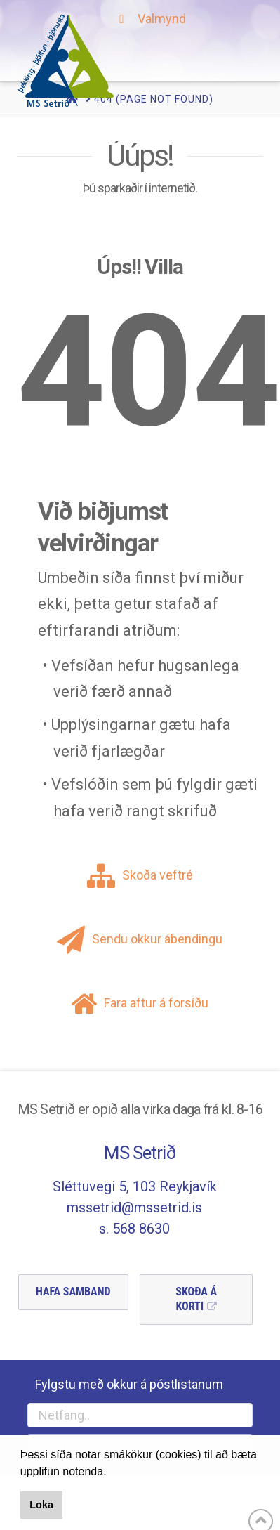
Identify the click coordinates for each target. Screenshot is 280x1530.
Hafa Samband (73, 1291)
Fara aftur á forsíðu (139, 1002)
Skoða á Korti (196, 1299)
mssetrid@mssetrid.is (134, 1207)
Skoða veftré (140, 875)
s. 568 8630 (134, 1228)
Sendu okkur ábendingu (139, 938)
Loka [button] (41, 1504)
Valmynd (150, 18)
